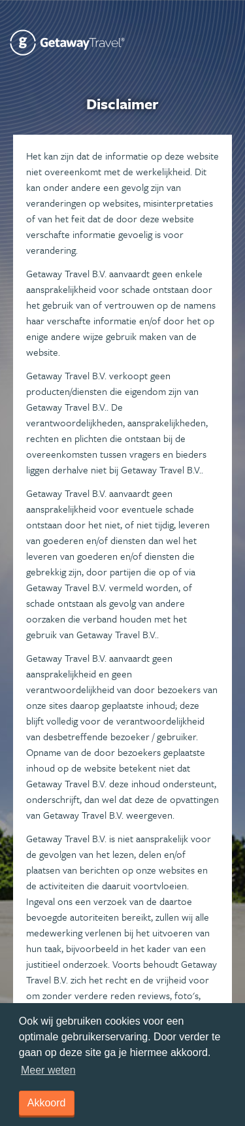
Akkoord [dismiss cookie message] (46, 1102)
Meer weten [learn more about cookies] (48, 1070)
